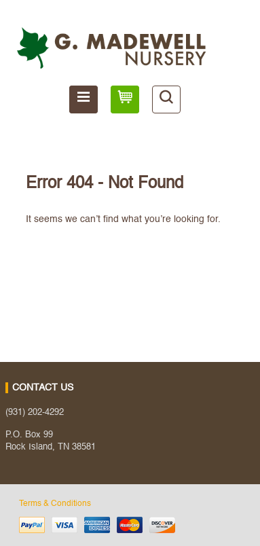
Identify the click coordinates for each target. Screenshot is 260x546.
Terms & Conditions (55, 504)
